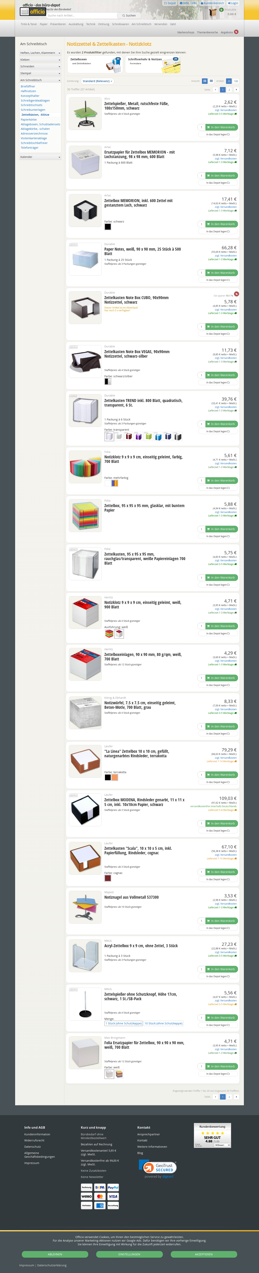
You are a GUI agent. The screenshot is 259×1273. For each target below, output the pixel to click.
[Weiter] (236, 89)
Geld (173, 24)
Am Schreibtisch (141, 24)
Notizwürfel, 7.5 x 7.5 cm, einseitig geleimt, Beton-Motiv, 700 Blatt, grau (140, 705)
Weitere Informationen (152, 1146)
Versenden (160, 24)
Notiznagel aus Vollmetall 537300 (131, 897)
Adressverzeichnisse (34, 133)
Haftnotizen (28, 91)
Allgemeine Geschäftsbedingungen (39, 1155)
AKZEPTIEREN (204, 1254)
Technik (90, 24)
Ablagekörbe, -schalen (35, 129)
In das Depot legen (218, 134)
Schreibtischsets (31, 105)
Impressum (26, 1265)
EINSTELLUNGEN (129, 1254)
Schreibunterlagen (33, 110)
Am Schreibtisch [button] (40, 80)
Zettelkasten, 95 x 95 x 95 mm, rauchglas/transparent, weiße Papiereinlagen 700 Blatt (144, 558)
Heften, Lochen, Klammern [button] (40, 53)
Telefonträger (29, 147)
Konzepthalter (30, 96)
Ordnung (103, 24)
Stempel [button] (40, 73)
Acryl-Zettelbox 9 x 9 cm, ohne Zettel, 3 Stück (141, 945)
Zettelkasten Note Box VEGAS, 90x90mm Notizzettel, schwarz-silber (137, 354)
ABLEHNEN (55, 1254)
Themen (207, 32)
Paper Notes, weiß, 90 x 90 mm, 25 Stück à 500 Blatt (142, 251)
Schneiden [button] (40, 66)
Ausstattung (76, 24)
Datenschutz (52, 1265)
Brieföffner (28, 86)
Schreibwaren (120, 24)
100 (236, 81)
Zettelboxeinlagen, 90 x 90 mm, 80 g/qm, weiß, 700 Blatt (143, 657)
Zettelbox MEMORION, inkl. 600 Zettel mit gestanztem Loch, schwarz (138, 203)
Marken (185, 32)
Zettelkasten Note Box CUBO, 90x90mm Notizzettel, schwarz (136, 300)
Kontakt (142, 1140)
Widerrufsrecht (34, 1140)
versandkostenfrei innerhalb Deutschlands (213, 806)
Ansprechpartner (148, 1134)
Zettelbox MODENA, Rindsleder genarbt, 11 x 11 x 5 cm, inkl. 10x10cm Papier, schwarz (144, 802)
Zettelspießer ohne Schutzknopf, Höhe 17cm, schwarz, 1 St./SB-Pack (140, 996)
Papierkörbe (29, 119)
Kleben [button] (40, 59)
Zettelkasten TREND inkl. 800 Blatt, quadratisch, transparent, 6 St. (143, 403)
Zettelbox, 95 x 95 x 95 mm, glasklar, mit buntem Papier (144, 508)
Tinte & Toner (29, 24)
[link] (158, 1169)
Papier (44, 24)
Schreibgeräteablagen (35, 100)
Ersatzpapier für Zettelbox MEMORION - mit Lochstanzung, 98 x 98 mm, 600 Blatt (139, 154)
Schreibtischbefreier (34, 143)
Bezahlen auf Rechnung (96, 1144)
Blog (140, 1153)
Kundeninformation (37, 1134)
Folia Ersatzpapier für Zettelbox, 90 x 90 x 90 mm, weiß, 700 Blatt (144, 1045)
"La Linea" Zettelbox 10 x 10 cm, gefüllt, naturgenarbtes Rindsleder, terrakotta (136, 753)
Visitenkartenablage (34, 138)
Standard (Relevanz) (97, 81)
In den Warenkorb (221, 127)
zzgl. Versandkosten (226, 110)
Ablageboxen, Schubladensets (40, 124)
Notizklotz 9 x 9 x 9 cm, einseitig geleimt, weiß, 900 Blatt (142, 605)
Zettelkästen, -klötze (35, 114)
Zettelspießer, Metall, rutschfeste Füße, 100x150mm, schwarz (136, 106)
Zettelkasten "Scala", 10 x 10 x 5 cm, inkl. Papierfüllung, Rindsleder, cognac (138, 850)
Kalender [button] (40, 157)
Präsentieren (58, 24)
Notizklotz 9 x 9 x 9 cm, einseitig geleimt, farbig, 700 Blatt (143, 459)
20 (229, 81)
